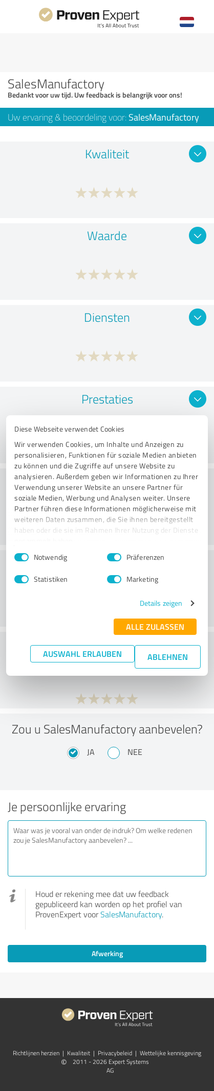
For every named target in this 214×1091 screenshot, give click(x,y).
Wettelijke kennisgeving (170, 1053)
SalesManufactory (131, 914)
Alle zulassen (155, 626)
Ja (91, 751)
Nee (134, 751)
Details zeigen (161, 603)
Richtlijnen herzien (36, 1053)
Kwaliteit (78, 1053)
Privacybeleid (115, 1053)
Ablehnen (167, 656)
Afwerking (107, 953)
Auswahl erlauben (82, 653)
